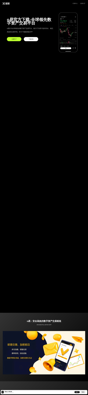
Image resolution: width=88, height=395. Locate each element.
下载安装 (82, 392)
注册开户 (77, 392)
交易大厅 (82, 3)
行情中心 (75, 3)
